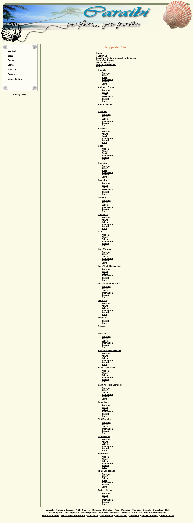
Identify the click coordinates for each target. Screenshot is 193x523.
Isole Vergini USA (89, 513)
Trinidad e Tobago (106, 471)
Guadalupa (103, 215)
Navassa (102, 326)
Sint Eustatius (104, 419)
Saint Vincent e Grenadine (110, 385)
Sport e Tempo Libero (106, 64)
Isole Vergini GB (71, 513)
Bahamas (102, 111)
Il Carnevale (101, 56)
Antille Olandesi (105, 104)
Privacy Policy (20, 95)
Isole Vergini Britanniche (109, 266)
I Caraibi (98, 53)
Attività (105, 75)
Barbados (102, 129)
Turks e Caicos (105, 490)
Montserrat (103, 318)
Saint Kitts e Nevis (106, 368)
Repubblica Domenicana (109, 351)
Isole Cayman (104, 249)
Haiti (100, 232)
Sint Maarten (104, 436)
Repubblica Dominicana (155, 513)
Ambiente (106, 73)
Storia (10, 65)
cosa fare (12, 70)
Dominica (102, 163)
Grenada (102, 197)
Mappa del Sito (15, 79)
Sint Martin (103, 454)
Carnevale (12, 74)
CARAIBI (12, 51)
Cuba (100, 146)
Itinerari (105, 82)
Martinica (102, 300)
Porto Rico (103, 333)
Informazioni (107, 80)
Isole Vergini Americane (109, 283)
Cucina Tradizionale (105, 60)
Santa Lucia (103, 402)
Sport (10, 56)
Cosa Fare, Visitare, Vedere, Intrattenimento (116, 58)
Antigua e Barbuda (106, 87)
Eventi (104, 77)
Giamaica (102, 180)
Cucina (11, 60)
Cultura (105, 119)
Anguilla (102, 70)
